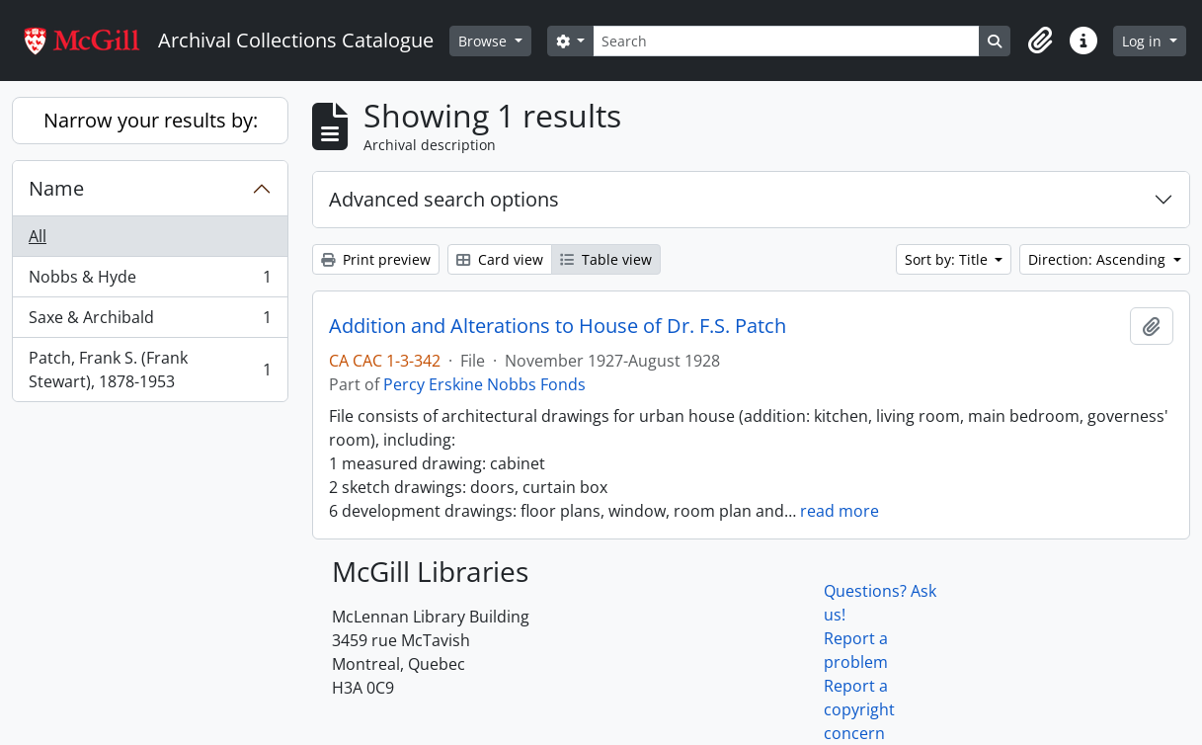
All (37, 236)
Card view (499, 259)
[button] (1040, 40)
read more (839, 511)
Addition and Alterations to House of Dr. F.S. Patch (557, 326)
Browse (484, 41)
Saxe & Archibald (150, 321)
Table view (606, 259)
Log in (1143, 41)
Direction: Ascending (1098, 259)
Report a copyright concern (859, 709)
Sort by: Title (948, 259)
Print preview (376, 259)
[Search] (786, 41)
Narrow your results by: (150, 120)
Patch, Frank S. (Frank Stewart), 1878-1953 (150, 369)
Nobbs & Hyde (150, 281)
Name (56, 188)
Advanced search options (444, 199)
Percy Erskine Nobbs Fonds (484, 384)
